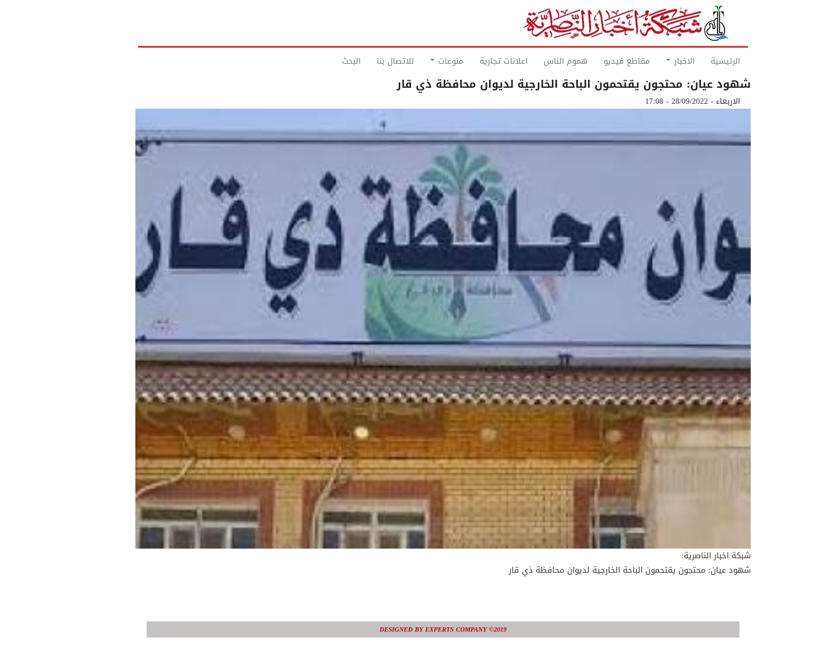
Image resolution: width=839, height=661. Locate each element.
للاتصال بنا (372, 61)
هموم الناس (542, 61)
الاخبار (657, 61)
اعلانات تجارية (480, 61)
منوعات (423, 61)
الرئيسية (701, 61)
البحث (327, 61)
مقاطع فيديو (603, 61)
